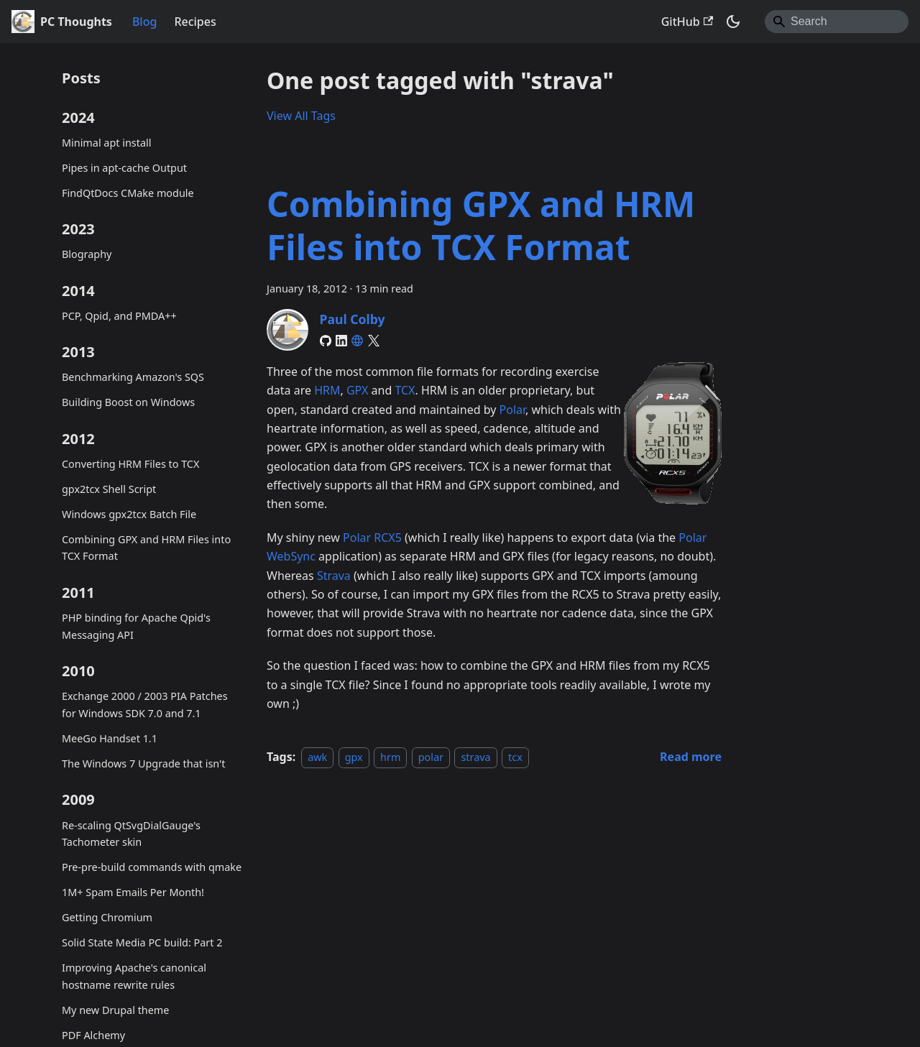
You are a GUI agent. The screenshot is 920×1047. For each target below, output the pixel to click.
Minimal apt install (106, 142)
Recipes (195, 21)
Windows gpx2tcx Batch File (129, 514)
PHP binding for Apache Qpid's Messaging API (136, 626)
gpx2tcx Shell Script (109, 489)
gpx (354, 757)
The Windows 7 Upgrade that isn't (143, 763)
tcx (515, 757)
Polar (513, 410)
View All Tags (301, 116)
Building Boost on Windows (128, 402)
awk (317, 757)
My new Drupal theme (115, 1010)
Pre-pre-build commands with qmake (152, 867)
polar (430, 757)
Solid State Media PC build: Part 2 (142, 942)
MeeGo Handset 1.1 (109, 738)
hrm (390, 757)
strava (475, 757)
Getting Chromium (107, 917)
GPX (357, 390)
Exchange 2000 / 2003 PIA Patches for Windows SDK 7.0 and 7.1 (145, 704)
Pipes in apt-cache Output (124, 168)
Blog (144, 21)
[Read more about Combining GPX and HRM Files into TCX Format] (691, 757)
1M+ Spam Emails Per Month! (133, 892)
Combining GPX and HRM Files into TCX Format (146, 547)
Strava (334, 576)
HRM (327, 390)
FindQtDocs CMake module (128, 193)
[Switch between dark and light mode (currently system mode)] (733, 21)
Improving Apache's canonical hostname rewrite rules (134, 976)
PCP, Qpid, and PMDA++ (119, 316)
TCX (405, 390)
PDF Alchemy (93, 1035)
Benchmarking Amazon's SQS (133, 377)
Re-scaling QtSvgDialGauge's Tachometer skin (131, 833)
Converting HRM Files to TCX (130, 464)
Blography (86, 254)
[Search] (836, 21)
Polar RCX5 (372, 537)
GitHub (687, 21)
